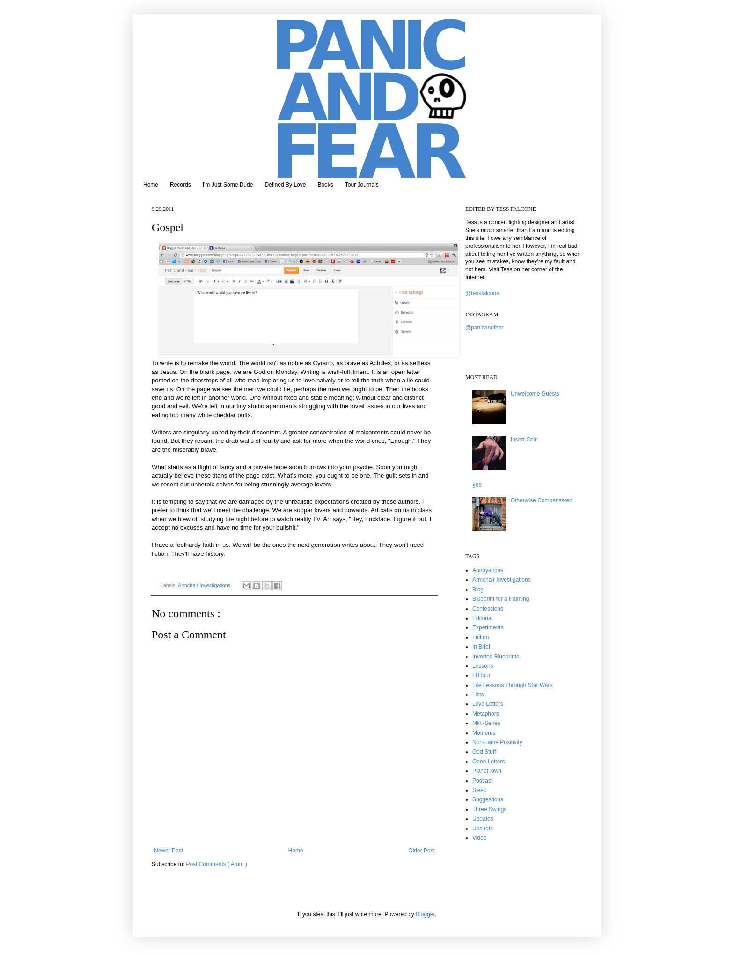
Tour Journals (362, 184)
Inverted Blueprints (495, 656)
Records (180, 184)
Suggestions (487, 799)
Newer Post (168, 850)
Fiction (480, 637)
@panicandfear (484, 327)
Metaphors (485, 713)
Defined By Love (285, 184)
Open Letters (488, 761)
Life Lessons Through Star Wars (512, 685)
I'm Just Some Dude (228, 184)
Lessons (482, 666)
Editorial (482, 618)
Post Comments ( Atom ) (216, 864)
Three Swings (489, 809)
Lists (478, 694)
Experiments (488, 627)
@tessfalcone (482, 293)
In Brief (481, 646)
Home (150, 184)
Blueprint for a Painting (500, 599)
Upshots (482, 828)
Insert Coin (524, 439)
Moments (483, 733)
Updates (482, 818)
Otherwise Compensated (542, 500)
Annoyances (487, 570)
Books (325, 184)
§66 (477, 485)
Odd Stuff (484, 751)
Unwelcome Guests (535, 393)
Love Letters (487, 704)
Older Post (421, 850)
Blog (478, 589)
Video (479, 838)
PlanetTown (486, 771)
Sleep (479, 790)
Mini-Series (486, 723)
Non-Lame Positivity (497, 742)
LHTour (481, 675)
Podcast (482, 780)
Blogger (425, 914)
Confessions (487, 608)
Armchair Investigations (205, 585)
